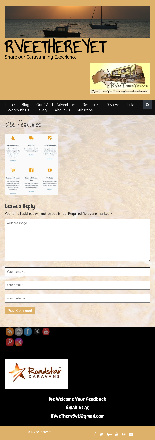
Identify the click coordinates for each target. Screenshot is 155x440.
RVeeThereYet (55, 47)
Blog (25, 104)
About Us (62, 110)
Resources (91, 104)
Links (131, 104)
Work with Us (18, 110)
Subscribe (85, 110)
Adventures (66, 104)
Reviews (113, 104)
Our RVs (42, 104)
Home (10, 104)
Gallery (42, 110)
